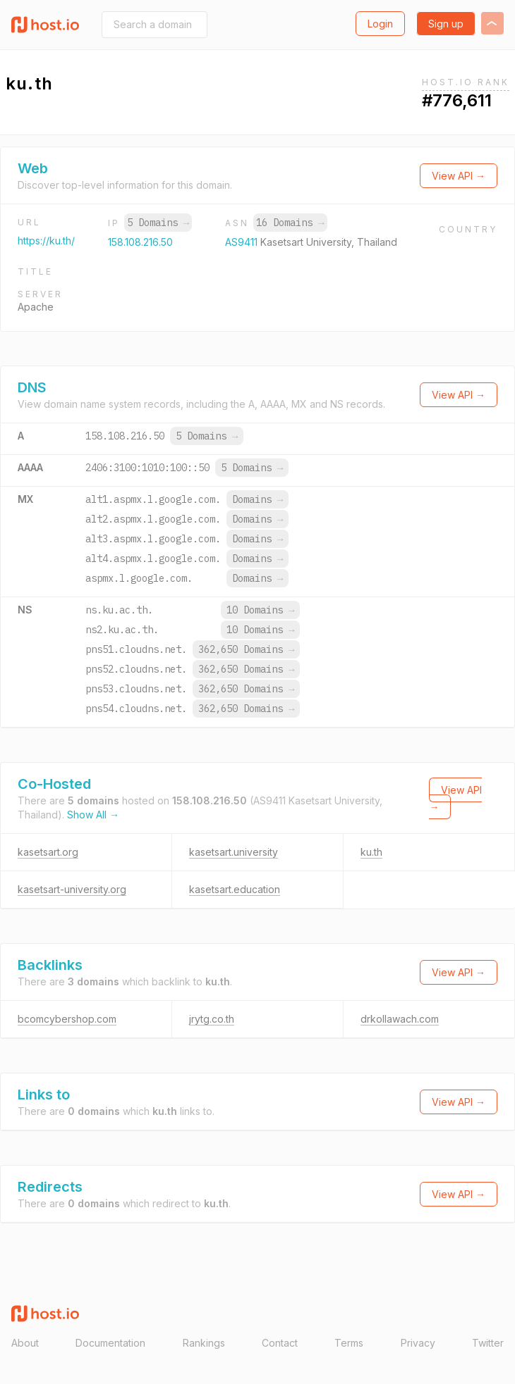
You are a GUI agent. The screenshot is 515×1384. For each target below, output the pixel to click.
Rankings (204, 1343)
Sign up (446, 24)
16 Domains (290, 222)
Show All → (93, 815)
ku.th (371, 852)
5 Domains (158, 222)
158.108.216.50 (140, 242)
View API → (458, 176)
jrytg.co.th (211, 1019)
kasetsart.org (48, 852)
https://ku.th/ (46, 241)
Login (380, 24)
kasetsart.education (234, 889)
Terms (348, 1343)
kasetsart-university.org (72, 889)
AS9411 (242, 242)
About (25, 1343)
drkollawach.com (399, 1019)
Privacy (418, 1343)
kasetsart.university (233, 852)
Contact (280, 1343)
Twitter (488, 1343)
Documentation (110, 1343)
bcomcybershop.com (67, 1019)
